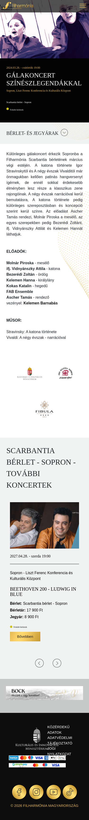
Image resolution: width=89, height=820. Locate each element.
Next (57, 663)
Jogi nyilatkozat (59, 751)
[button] (83, 6)
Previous (39, 663)
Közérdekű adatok (58, 729)
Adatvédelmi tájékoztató (59, 740)
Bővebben (25, 636)
